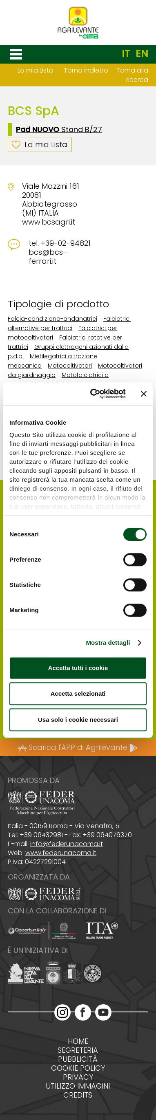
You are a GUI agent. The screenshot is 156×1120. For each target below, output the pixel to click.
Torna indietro (86, 70)
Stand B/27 (59, 129)
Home (78, 1041)
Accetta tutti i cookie (78, 667)
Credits (77, 1095)
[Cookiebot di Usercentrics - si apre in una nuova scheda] (94, 393)
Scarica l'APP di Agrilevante (78, 747)
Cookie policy (78, 1068)
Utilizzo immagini (78, 1086)
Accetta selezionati (77, 693)
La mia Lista (35, 70)
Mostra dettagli (108, 642)
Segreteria (78, 1050)
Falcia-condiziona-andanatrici (52, 319)
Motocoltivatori (70, 366)
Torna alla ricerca (132, 75)
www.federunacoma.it (60, 853)
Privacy (78, 1077)
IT (126, 53)
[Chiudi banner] (144, 394)
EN (142, 53)
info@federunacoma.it (66, 844)
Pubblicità (78, 1059)
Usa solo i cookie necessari (78, 719)
